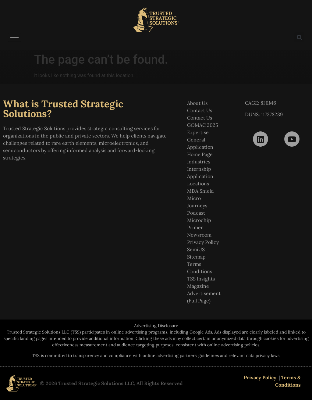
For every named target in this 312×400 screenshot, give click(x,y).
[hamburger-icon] (14, 37)
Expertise (198, 132)
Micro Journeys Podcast (197, 205)
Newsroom (199, 235)
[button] (299, 37)
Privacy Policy (203, 242)
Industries (198, 162)
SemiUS (196, 249)
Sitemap (196, 257)
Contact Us (199, 110)
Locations (198, 183)
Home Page (200, 154)
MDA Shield (200, 191)
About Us (197, 103)
